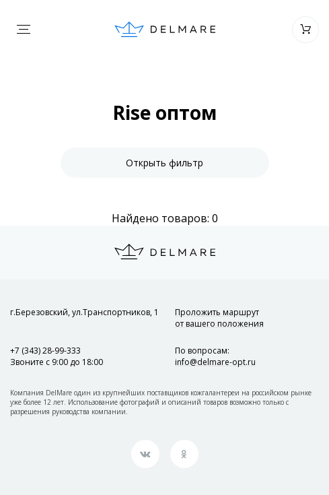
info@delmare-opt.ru (215, 362)
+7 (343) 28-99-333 (45, 350)
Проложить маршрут (219, 317)
